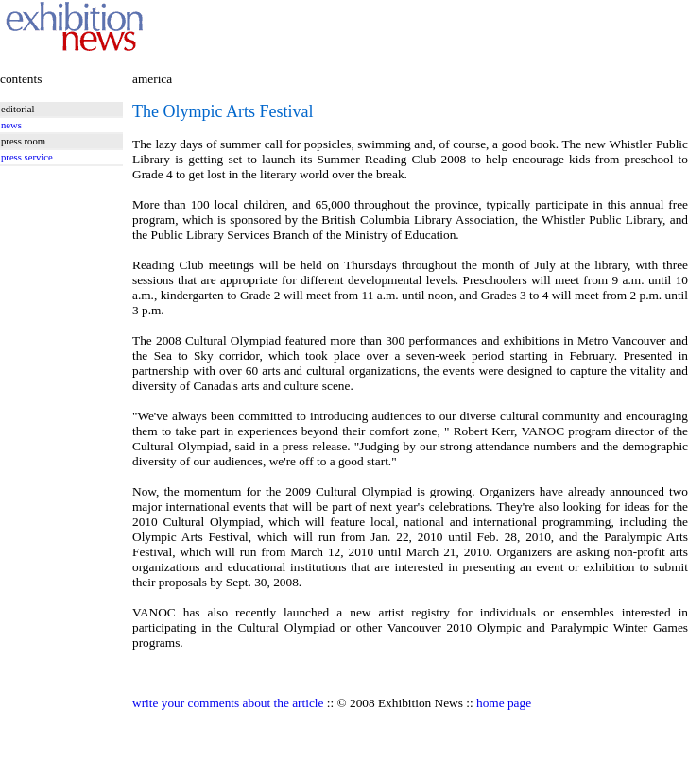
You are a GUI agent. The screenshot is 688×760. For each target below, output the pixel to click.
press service (27, 157)
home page (503, 703)
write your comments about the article (227, 703)
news (11, 125)
